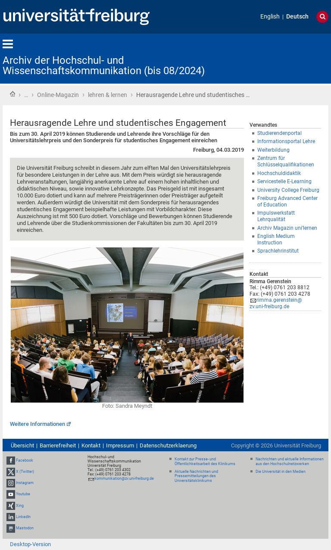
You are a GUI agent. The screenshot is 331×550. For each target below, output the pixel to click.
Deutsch (297, 16)
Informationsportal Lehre (286, 141)
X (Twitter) (25, 471)
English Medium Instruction (276, 239)
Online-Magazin (58, 94)
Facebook (24, 460)
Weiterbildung (273, 150)
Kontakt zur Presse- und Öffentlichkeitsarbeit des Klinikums (205, 461)
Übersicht (22, 445)
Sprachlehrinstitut (278, 251)
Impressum (120, 445)
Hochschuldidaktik (279, 173)
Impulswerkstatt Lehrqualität (276, 216)
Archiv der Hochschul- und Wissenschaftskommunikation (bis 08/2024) (104, 65)
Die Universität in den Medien (281, 471)
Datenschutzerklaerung (168, 445)
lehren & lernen (107, 94)
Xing (20, 505)
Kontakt (90, 445)
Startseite (12, 94)
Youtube (23, 494)
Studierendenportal (279, 133)
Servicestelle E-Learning (284, 181)
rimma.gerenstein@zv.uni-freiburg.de (276, 303)
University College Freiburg (288, 190)
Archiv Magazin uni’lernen (287, 228)
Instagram (25, 483)
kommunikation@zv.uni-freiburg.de (124, 478)
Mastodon (25, 528)
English (270, 16)
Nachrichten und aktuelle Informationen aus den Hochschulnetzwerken (290, 461)
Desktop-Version (30, 544)
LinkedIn (23, 517)
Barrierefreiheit (58, 445)
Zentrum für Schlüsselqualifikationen (285, 161)
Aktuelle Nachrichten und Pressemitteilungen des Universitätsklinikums (196, 476)
